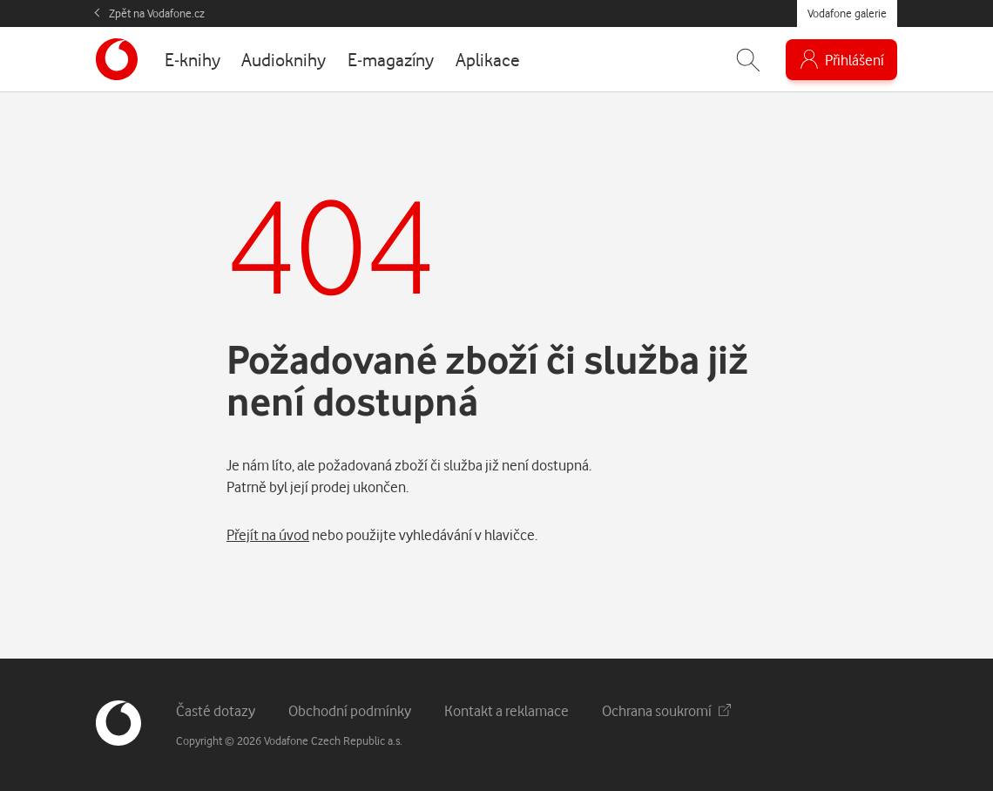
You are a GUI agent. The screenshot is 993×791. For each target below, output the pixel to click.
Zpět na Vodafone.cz (157, 13)
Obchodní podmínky (349, 710)
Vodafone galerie (847, 13)
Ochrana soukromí (666, 710)
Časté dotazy (215, 710)
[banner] (117, 59)
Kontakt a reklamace (506, 710)
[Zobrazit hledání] (748, 59)
